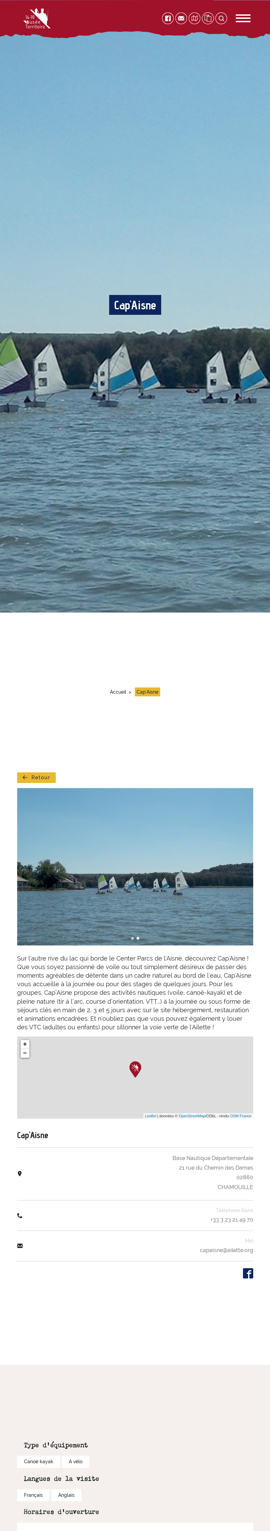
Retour (36, 777)
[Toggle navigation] (235, 18)
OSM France (240, 1116)
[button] (132, 938)
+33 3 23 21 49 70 (231, 1220)
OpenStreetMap (192, 1116)
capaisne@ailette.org (226, 1250)
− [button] (25, 1053)
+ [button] (25, 1044)
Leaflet (150, 1116)
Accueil (118, 692)
